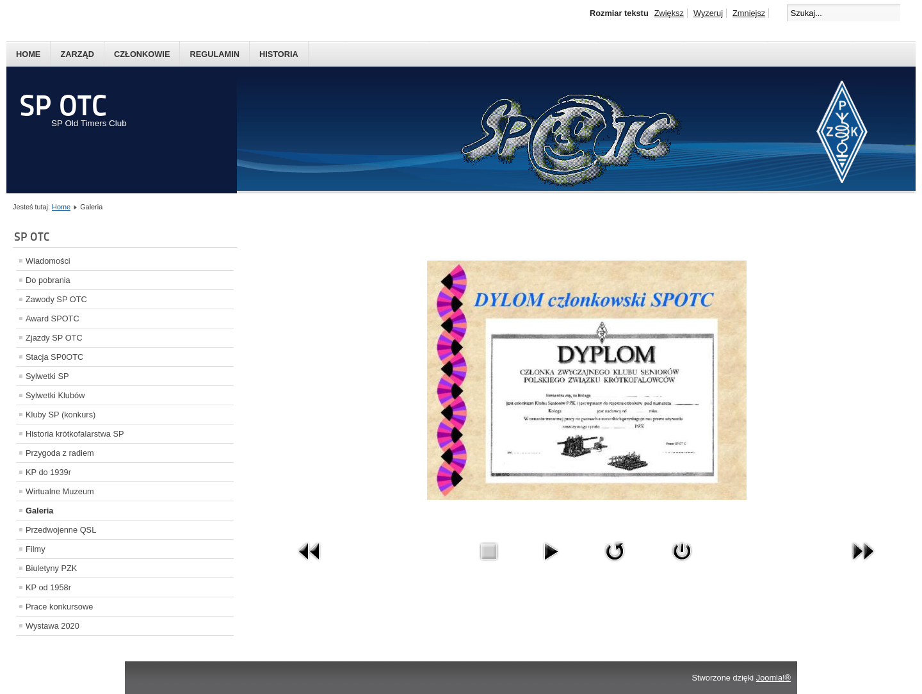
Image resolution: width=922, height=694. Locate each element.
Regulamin (214, 54)
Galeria (39, 510)
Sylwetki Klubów (55, 395)
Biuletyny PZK (51, 568)
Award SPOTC (52, 318)
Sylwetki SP (47, 376)
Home (28, 54)
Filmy (35, 549)
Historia (278, 54)
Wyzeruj (708, 13)
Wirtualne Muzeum (60, 491)
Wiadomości (48, 261)
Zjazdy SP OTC (54, 338)
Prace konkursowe (59, 606)
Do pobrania (48, 280)
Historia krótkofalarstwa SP (75, 434)
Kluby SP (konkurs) (60, 414)
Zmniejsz (748, 13)
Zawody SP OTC (56, 299)
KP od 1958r (48, 587)
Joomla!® (773, 677)
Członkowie (142, 54)
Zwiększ (669, 13)
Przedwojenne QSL (61, 530)
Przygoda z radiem (60, 453)
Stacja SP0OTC (54, 357)
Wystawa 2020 (52, 626)
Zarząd (77, 54)
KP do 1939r (48, 472)
